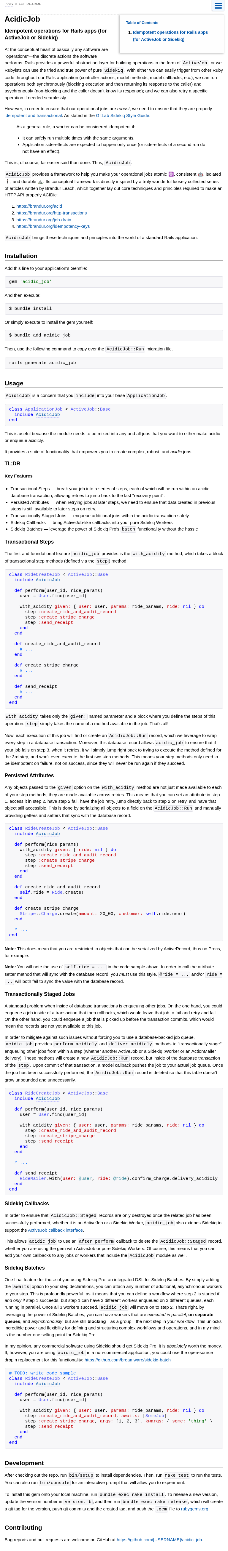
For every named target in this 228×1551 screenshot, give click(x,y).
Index (9, 4)
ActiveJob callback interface (55, 1222)
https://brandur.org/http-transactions (52, 211)
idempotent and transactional (33, 114)
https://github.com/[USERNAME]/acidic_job (159, 1529)
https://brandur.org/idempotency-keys (53, 224)
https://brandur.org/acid (39, 204)
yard (134, 1542)
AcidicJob (48, 413)
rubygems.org (194, 1499)
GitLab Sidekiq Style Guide (122, 114)
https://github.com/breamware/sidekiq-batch (128, 1350)
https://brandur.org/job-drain (44, 218)
